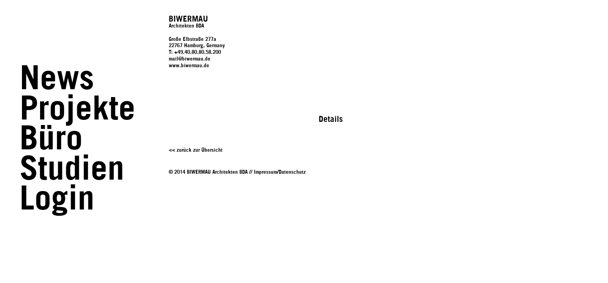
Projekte (77, 109)
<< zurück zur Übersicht (196, 150)
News (57, 79)
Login (57, 199)
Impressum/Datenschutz (280, 172)
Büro (51, 139)
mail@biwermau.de (189, 59)
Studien (72, 169)
